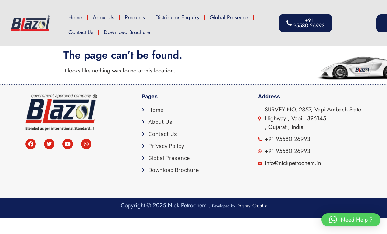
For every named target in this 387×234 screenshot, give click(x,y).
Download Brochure (127, 32)
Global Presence (229, 17)
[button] (358, 23)
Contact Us (80, 32)
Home (75, 17)
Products (135, 17)
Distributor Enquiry (177, 17)
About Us (103, 17)
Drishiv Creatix (251, 205)
